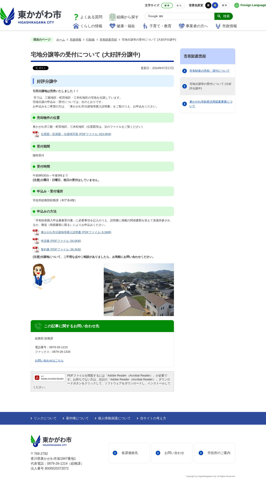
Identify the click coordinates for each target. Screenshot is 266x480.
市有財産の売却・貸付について (209, 70)
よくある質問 (91, 17)
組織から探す (128, 17)
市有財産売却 (108, 39)
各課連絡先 (130, 453)
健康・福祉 (126, 26)
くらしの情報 (91, 26)
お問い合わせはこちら (49, 360)
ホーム (60, 39)
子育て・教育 (160, 26)
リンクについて (45, 418)
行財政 (90, 39)
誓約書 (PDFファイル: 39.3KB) (61, 249)
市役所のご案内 (218, 453)
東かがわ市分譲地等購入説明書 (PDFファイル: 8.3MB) (76, 232)
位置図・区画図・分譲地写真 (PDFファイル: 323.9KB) (76, 134)
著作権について (77, 418)
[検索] (181, 16)
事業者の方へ (197, 26)
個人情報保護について (114, 418)
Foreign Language (253, 5)
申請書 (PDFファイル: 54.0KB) (61, 240)
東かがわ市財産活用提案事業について (210, 104)
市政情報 (229, 26)
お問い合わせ (174, 453)
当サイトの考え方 (153, 418)
